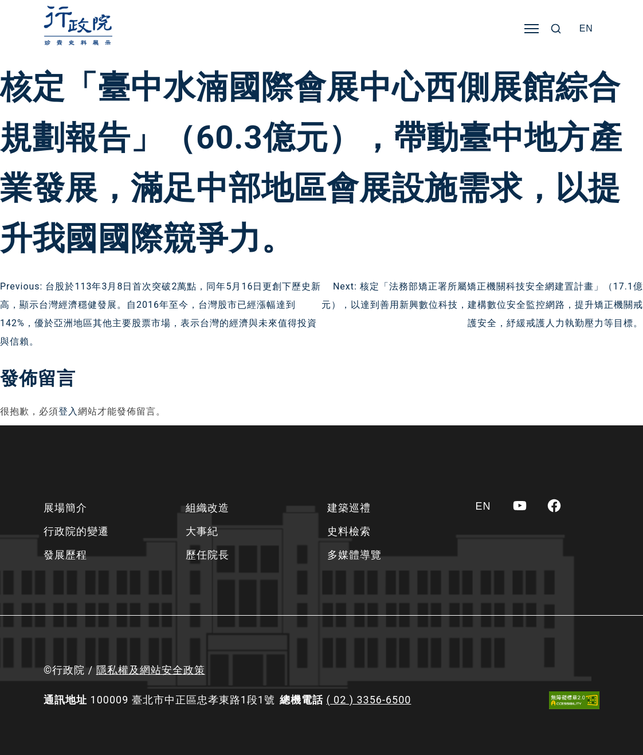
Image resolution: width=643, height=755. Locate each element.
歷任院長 (207, 555)
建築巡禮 (349, 508)
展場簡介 (65, 508)
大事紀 (202, 531)
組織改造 (207, 508)
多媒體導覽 (354, 555)
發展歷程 (65, 555)
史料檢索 (349, 531)
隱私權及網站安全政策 (150, 670)
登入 (68, 411)
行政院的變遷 (76, 531)
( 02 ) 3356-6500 (368, 700)
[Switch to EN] (586, 29)
